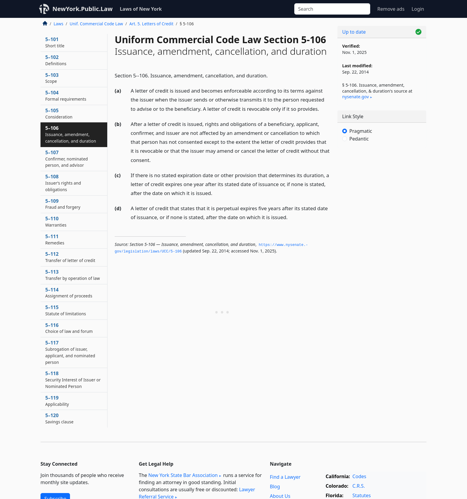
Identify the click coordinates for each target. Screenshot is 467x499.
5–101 (54, 42)
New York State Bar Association (183, 475)
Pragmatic (360, 131)
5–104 (65, 95)
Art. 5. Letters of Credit (151, 23)
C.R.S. (358, 486)
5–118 (73, 379)
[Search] (332, 9)
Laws (58, 23)
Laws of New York (141, 9)
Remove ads (390, 9)
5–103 (52, 78)
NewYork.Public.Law (82, 9)
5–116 (69, 328)
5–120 (59, 418)
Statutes (361, 495)
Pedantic (359, 138)
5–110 (55, 221)
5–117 (70, 352)
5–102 (55, 60)
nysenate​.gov (355, 96)
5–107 (66, 158)
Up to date (354, 32)
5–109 (62, 204)
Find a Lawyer (285, 477)
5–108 (63, 182)
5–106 (70, 134)
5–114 (68, 292)
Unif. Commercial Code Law (96, 23)
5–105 (58, 113)
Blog (275, 486)
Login (418, 9)
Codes (359, 476)
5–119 (57, 400)
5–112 (70, 257)
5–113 (72, 275)
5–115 (65, 310)
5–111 (54, 239)
